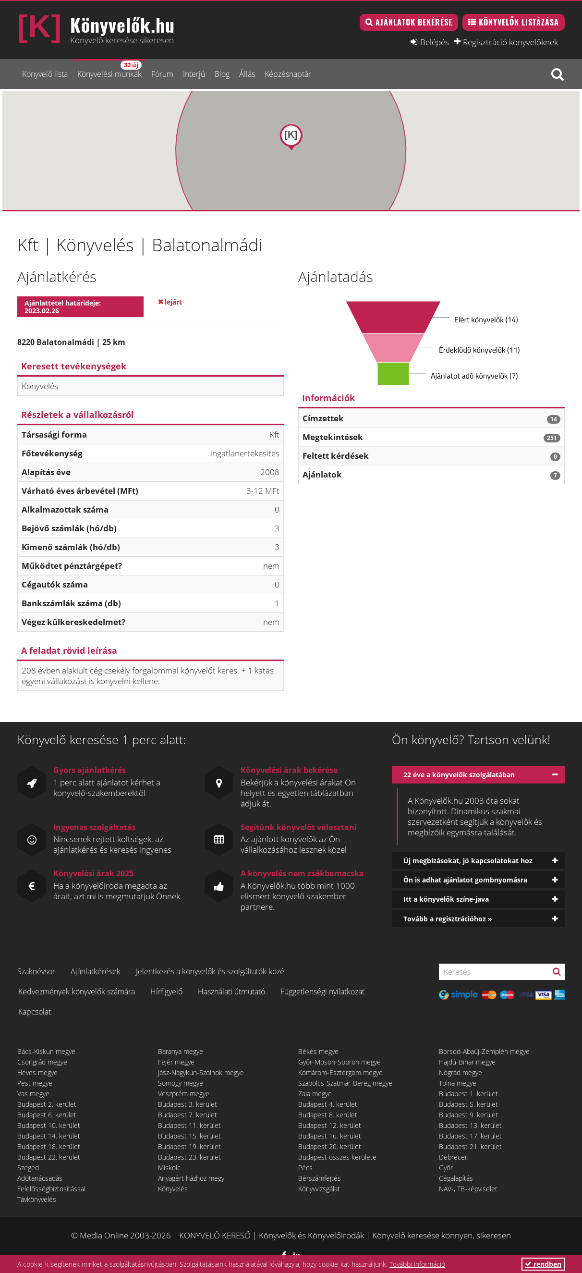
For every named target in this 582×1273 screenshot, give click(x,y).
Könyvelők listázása (519, 22)
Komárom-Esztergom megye (340, 1072)
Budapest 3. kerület (187, 1104)
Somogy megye (180, 1083)
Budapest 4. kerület (327, 1104)
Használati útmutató (231, 991)
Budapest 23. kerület (189, 1157)
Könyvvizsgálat (319, 1188)
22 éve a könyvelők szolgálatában (459, 774)
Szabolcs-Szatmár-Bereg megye (345, 1083)
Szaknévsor (36, 971)
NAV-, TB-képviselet (468, 1188)
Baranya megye (180, 1051)
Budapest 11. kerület (189, 1125)
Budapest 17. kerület (470, 1135)
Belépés (434, 41)
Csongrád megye (42, 1061)
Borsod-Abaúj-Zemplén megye (484, 1051)
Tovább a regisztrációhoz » (447, 918)
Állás (247, 74)
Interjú (194, 74)
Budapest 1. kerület (468, 1093)
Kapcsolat (34, 1011)
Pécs (305, 1167)
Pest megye (34, 1083)
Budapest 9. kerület (468, 1114)
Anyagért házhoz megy (191, 1178)
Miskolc (169, 1167)
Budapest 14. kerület (48, 1135)
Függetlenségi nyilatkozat (322, 991)
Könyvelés (173, 1188)
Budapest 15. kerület (189, 1135)
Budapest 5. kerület (468, 1104)
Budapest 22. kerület (48, 1157)
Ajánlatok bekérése (414, 22)
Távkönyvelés (36, 1199)
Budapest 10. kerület (48, 1125)
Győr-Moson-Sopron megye (339, 1061)
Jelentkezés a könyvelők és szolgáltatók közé (210, 971)
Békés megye (318, 1051)
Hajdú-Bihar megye (467, 1061)
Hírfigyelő (166, 991)
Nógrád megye (460, 1072)
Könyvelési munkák (109, 70)
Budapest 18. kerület (48, 1146)
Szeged (28, 1167)
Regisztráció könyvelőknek (510, 41)
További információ (417, 1264)
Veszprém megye (183, 1093)
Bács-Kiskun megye (46, 1051)
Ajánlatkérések (96, 971)
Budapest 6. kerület (46, 1114)
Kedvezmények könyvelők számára (76, 991)
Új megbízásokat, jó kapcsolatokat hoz (468, 860)
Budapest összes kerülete (337, 1157)
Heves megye (37, 1072)
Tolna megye (457, 1083)
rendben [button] (543, 1264)
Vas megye (33, 1093)
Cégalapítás (456, 1178)
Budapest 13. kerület (470, 1125)
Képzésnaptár (288, 74)
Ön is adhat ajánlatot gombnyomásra (465, 879)
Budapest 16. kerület (329, 1135)
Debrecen (454, 1157)
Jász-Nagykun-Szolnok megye (201, 1072)
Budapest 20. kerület (329, 1146)
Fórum (162, 74)
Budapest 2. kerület (46, 1104)
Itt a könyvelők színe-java (446, 899)
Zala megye (315, 1093)
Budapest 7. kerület (187, 1114)
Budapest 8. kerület (327, 1114)
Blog (222, 74)
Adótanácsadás (39, 1178)
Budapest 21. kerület (470, 1146)
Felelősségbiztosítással (51, 1188)
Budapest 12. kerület (329, 1125)
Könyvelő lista (45, 74)
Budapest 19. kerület (189, 1146)
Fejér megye (176, 1061)
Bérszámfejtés (319, 1178)
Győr (446, 1167)
